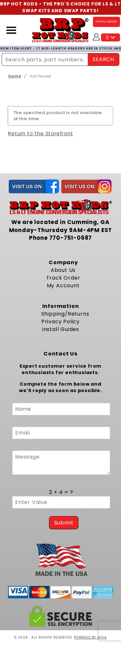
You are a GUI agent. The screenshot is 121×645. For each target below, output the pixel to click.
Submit (64, 522)
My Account (63, 285)
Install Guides (60, 329)
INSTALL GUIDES (106, 21)
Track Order (63, 278)
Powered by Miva (90, 637)
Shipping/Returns (65, 314)
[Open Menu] (11, 30)
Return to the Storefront (40, 133)
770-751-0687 (70, 238)
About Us (63, 270)
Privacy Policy (60, 321)
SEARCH (103, 59)
